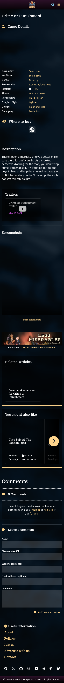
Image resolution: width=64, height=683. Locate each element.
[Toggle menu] (59, 5)
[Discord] (21, 668)
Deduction (34, 111)
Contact (10, 657)
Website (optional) (12, 564)
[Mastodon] (50, 668)
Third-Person (36, 98)
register (48, 510)
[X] (13, 668)
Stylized (33, 102)
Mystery (33, 80)
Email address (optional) (14, 576)
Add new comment (48, 612)
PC (36, 88)
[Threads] (43, 668)
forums (34, 513)
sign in (36, 510)
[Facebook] (5, 668)
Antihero (40, 93)
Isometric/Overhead (40, 84)
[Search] (53, 4)
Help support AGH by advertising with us (39, 347)
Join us (9, 645)
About (8, 632)
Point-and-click (37, 106)
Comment (7, 588)
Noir (31, 93)
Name (5, 539)
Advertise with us (17, 651)
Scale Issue (35, 71)
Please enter (10, 551)
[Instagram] (28, 668)
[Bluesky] (58, 668)
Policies (10, 638)
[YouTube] (36, 668)
